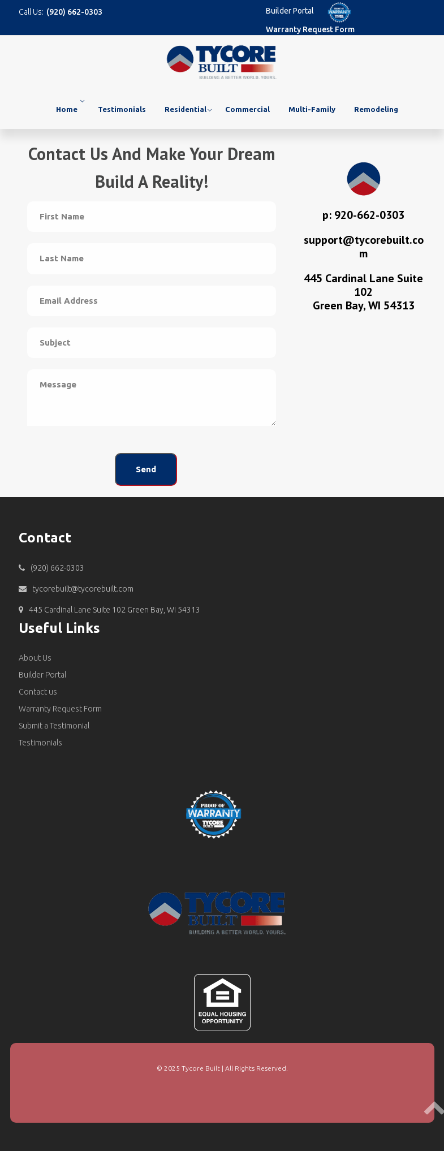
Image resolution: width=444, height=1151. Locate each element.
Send (146, 469)
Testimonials (122, 109)
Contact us (38, 691)
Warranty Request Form (310, 29)
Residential (185, 109)
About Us (35, 657)
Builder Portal (290, 10)
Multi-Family (311, 109)
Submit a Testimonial (54, 725)
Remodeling (376, 109)
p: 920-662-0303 (363, 215)
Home (66, 109)
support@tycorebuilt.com (364, 246)
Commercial (247, 109)
